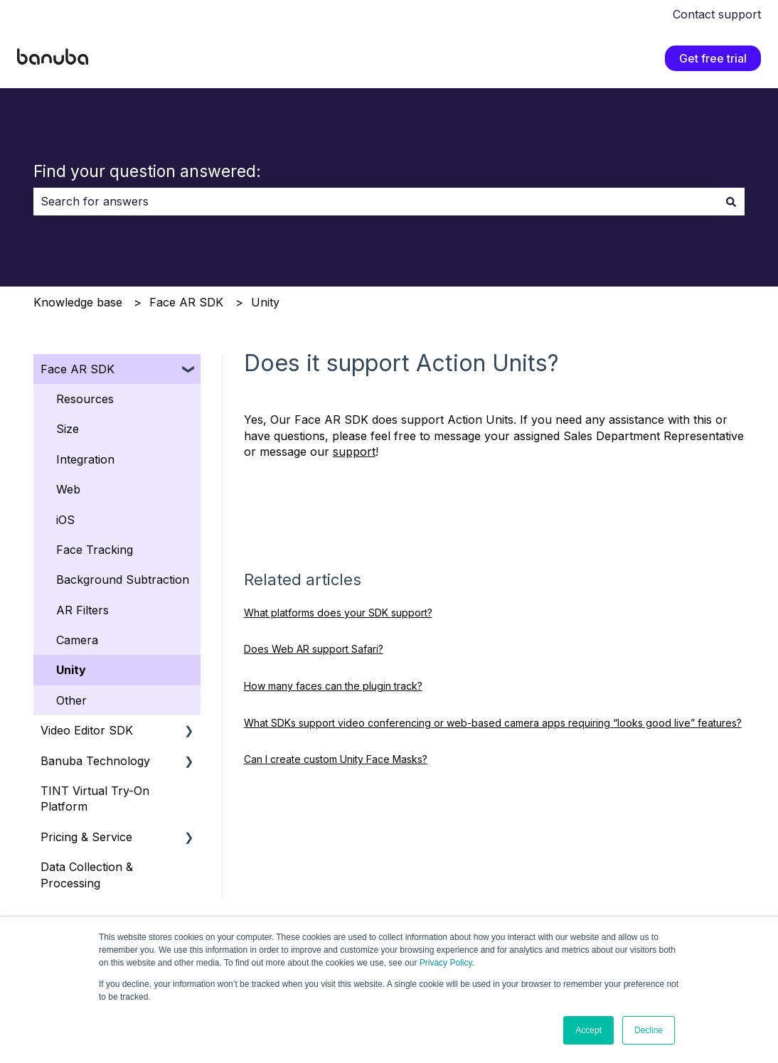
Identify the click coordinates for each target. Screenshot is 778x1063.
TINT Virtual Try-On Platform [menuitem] (95, 798)
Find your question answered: (147, 171)
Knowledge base (77, 302)
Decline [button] (648, 1030)
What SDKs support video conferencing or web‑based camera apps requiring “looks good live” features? (493, 723)
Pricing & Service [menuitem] (86, 837)
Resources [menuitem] (85, 399)
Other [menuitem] (71, 700)
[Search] (731, 201)
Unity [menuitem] (71, 670)
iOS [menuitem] (65, 520)
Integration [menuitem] (85, 459)
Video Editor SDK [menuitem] (87, 730)
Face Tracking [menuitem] (94, 550)
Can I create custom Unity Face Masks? (335, 759)
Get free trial (713, 58)
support (354, 451)
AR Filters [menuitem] (82, 610)
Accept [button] (588, 1030)
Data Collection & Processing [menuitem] (87, 875)
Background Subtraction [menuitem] (122, 579)
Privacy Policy (446, 963)
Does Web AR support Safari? (313, 649)
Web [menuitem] (68, 489)
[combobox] (375, 201)
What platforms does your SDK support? (338, 613)
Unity (265, 302)
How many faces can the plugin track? (333, 686)
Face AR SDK (186, 302)
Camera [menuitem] (77, 640)
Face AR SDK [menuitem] (77, 369)
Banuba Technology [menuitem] (95, 761)
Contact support (717, 14)
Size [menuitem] (67, 429)
